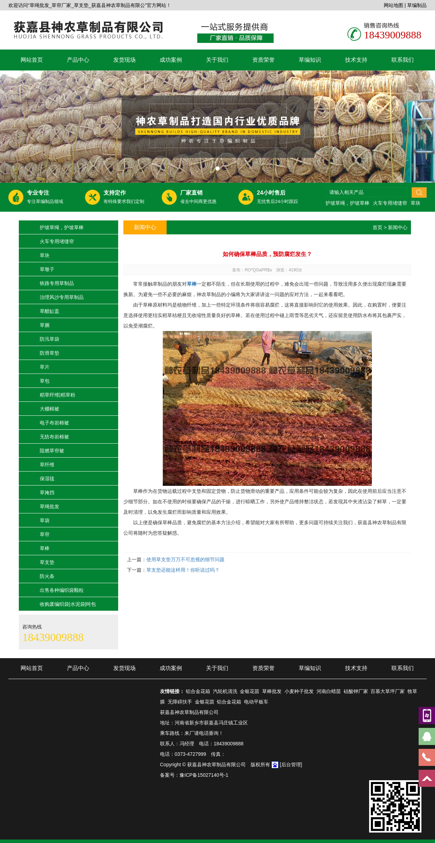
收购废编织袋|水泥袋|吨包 (68, 604)
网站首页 (32, 60)
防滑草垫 (49, 353)
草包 (44, 381)
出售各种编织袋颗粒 (62, 590)
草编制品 (417, 5)
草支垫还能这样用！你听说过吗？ (183, 570)
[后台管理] (291, 764)
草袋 (44, 520)
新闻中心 (397, 227)
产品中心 (78, 60)
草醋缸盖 (49, 311)
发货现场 (124, 60)
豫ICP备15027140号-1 (204, 775)
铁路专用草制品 (57, 283)
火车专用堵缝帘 (390, 203)
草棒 (44, 548)
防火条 (47, 576)
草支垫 (47, 562)
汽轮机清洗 (225, 691)
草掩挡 (47, 492)
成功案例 (171, 60)
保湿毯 (47, 478)
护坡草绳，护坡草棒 (347, 203)
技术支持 (356, 60)
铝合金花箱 (198, 691)
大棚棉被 (49, 409)
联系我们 (402, 60)
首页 (377, 227)
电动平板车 (256, 702)
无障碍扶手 (180, 702)
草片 (44, 367)
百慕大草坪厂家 (388, 691)
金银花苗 (249, 691)
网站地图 (393, 5)
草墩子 (47, 269)
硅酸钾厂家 (356, 691)
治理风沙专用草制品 (62, 297)
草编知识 (310, 60)
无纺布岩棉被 (54, 436)
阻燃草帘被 (52, 450)
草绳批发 (49, 506)
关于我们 (217, 60)
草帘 (44, 534)
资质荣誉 (263, 60)
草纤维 (47, 464)
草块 (415, 203)
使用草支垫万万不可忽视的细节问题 (185, 559)
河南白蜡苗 (328, 691)
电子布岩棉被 (54, 423)
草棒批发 (272, 691)
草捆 (44, 325)
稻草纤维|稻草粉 (57, 395)
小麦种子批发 (299, 691)
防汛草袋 (49, 339)
